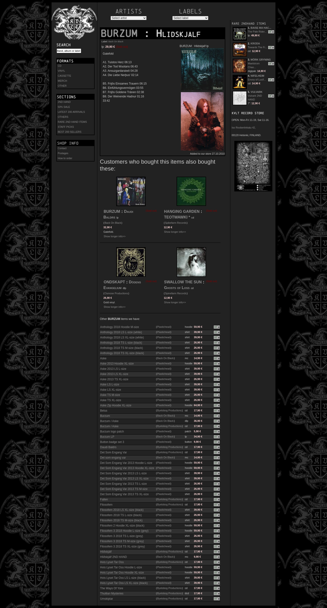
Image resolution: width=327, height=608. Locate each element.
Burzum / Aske (109, 421)
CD (59, 65)
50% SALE (64, 106)
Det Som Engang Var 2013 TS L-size (123, 483)
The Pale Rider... (257, 31)
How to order (65, 158)
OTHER (62, 85)
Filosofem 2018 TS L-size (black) (121, 515)
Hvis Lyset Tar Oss (112, 562)
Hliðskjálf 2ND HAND (113, 557)
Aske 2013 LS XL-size (114, 374)
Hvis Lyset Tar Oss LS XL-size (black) (124, 583)
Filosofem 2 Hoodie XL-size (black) (122, 525)
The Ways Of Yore (111, 588)
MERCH (62, 80)
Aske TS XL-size (110, 400)
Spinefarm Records (176, 293)
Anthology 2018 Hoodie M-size (119, 327)
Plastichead (163, 326)
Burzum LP (107, 436)
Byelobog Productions (169, 410)
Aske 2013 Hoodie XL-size (117, 363)
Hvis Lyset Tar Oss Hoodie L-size (121, 567)
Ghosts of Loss (177, 288)
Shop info (67, 143)
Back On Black (115, 41)
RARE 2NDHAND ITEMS (249, 23)
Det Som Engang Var (113, 452)
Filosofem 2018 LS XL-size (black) (122, 510)
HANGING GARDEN (181, 211)
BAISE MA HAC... (261, 27)
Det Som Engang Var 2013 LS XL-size (124, 478)
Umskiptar (106, 598)
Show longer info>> (114, 236)
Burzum (105, 416)
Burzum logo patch (112, 431)
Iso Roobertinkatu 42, (244, 127)
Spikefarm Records (176, 222)
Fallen (104, 499)
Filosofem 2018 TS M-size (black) (121, 520)
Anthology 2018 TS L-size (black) (121, 342)
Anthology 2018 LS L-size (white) (121, 332)
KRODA (255, 43)
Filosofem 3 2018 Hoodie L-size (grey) (124, 530)
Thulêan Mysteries (111, 593)
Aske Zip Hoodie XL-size (115, 405)
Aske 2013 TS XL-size (114, 379)
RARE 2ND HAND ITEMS (72, 121)
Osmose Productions (116, 293)
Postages (63, 153)
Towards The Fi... (257, 47)
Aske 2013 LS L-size (113, 368)
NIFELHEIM (257, 75)
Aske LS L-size (109, 384)
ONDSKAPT (114, 282)
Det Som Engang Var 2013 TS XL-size (124, 494)
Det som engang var (113, 457)
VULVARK (257, 91)
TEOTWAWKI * (177, 217)
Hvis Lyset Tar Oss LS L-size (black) (123, 578)
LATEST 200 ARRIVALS (71, 111)
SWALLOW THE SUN (183, 282)
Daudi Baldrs (108, 447)
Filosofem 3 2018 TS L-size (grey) (121, 536)
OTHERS (63, 116)
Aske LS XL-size (110, 389)
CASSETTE (64, 75)
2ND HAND (64, 101)
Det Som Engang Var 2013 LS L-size (123, 473)
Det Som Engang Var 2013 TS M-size (124, 489)
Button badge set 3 (112, 442)
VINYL (61, 70)
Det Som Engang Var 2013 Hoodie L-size (126, 463)
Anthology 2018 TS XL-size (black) (122, 353)
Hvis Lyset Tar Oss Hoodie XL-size (122, 572)
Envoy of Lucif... (257, 79)
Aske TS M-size (110, 395)
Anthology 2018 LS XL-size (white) (122, 337)
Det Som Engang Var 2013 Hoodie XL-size (127, 468)
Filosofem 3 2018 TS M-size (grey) (122, 541)
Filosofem (106, 504)
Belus (103, 410)
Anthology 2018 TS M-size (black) (121, 348)
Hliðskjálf (105, 551)
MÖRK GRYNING (261, 59)
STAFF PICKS (66, 126)
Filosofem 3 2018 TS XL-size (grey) (122, 546)
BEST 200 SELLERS (69, 131)
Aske (103, 358)
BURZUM (122, 33)
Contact (62, 148)
